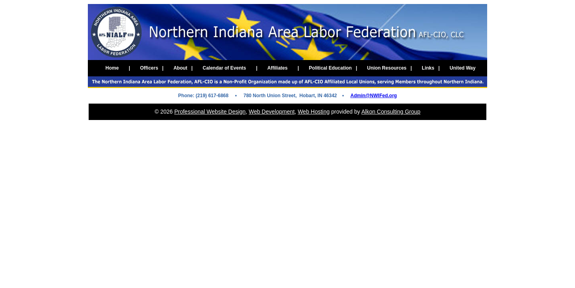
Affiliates (278, 68)
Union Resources (387, 68)
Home (112, 68)
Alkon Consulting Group (390, 111)
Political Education (331, 68)
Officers (149, 68)
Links (428, 68)
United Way (463, 68)
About (180, 68)
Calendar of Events (224, 68)
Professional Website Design (210, 111)
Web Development (272, 111)
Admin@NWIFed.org (374, 95)
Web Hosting (314, 111)
